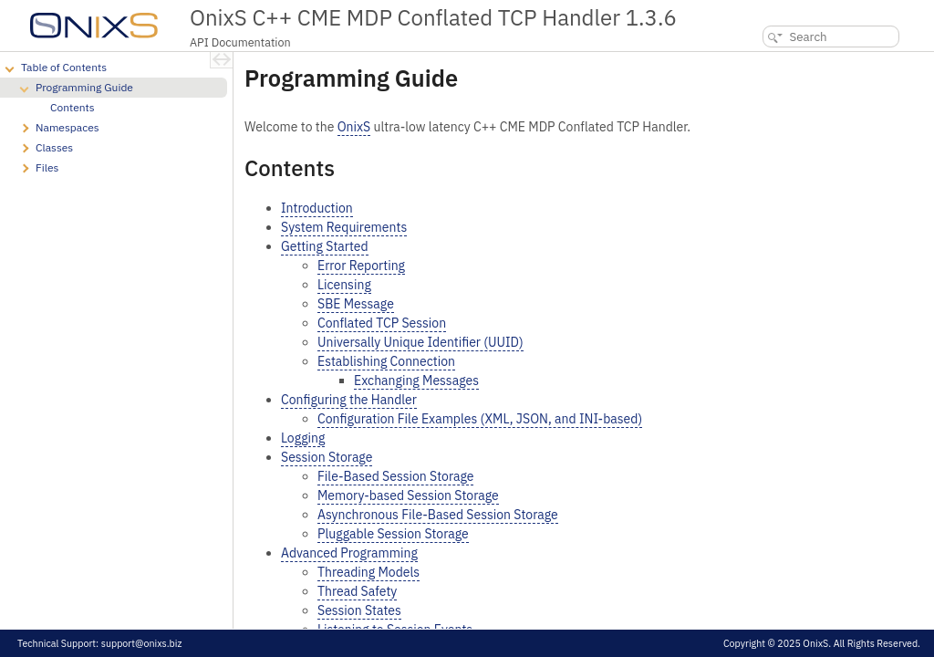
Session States (359, 610)
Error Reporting (361, 265)
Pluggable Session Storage (393, 534)
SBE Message (355, 304)
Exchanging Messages (416, 380)
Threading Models (368, 572)
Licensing (344, 284)
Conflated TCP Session (381, 323)
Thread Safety (357, 591)
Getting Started (324, 246)
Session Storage (326, 457)
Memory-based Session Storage (408, 495)
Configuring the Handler (349, 399)
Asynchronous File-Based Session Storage (437, 514)
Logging (303, 438)
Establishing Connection (386, 361)
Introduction (317, 208)
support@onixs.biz (141, 643)
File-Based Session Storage (395, 476)
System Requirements (344, 227)
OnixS (354, 127)
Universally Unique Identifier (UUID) (420, 342)
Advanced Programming (349, 553)
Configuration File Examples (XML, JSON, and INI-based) (479, 419)
